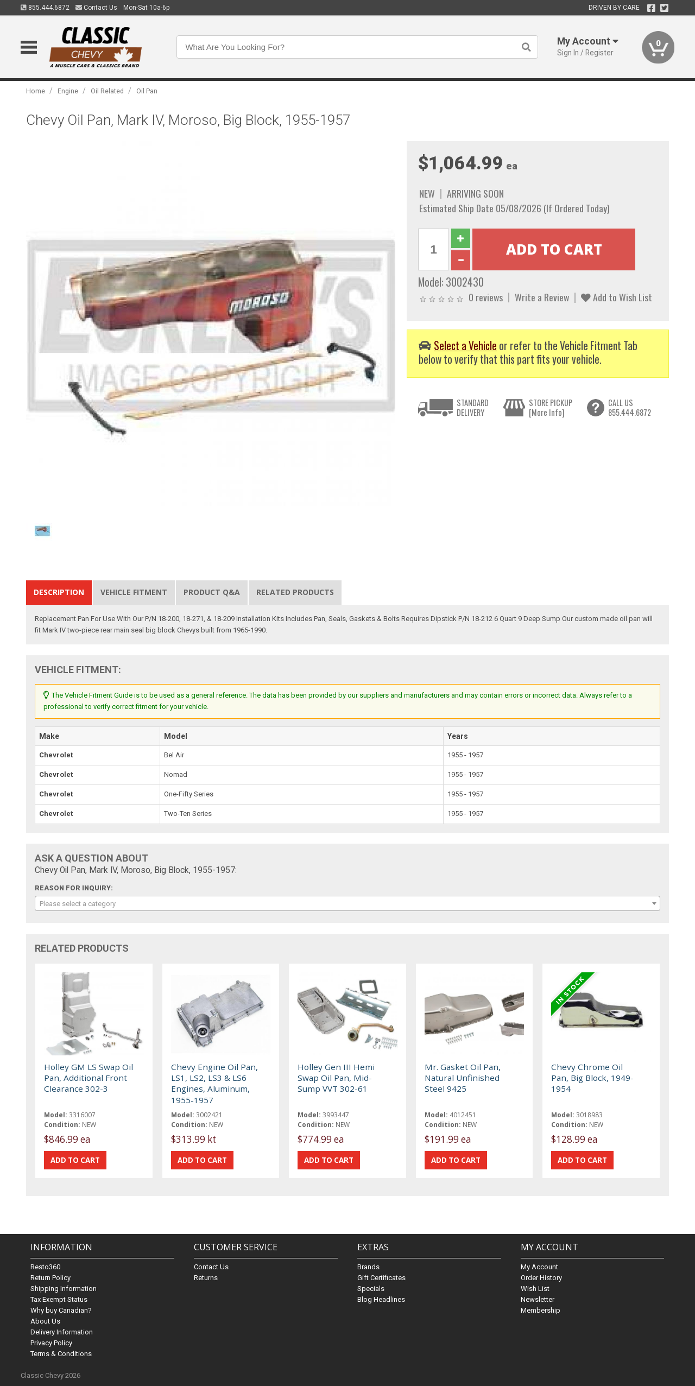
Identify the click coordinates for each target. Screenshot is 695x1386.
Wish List (535, 1288)
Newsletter (537, 1299)
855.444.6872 (45, 7)
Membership (540, 1310)
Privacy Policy (51, 1343)
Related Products (295, 592)
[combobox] (347, 903)
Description (59, 592)
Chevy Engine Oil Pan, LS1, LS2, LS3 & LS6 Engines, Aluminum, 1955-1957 (214, 1083)
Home (35, 91)
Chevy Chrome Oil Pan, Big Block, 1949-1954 (592, 1077)
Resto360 (45, 1267)
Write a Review (542, 297)
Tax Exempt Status (58, 1299)
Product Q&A (212, 592)
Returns (206, 1278)
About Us (45, 1321)
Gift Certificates (381, 1278)
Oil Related (107, 91)
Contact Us (96, 7)
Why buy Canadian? (61, 1310)
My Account (539, 1267)
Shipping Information (63, 1288)
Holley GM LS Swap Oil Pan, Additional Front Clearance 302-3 (88, 1077)
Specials (370, 1288)
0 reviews (486, 297)
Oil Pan (146, 91)
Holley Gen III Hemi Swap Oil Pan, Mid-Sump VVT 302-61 (336, 1077)
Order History (541, 1278)
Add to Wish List (616, 297)
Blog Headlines (381, 1299)
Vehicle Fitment (133, 592)
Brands (368, 1267)
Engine (68, 91)
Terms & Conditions (61, 1354)
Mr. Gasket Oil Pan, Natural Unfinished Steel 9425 (463, 1077)
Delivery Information (61, 1332)
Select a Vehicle (465, 345)
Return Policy (50, 1278)
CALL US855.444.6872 (629, 407)
